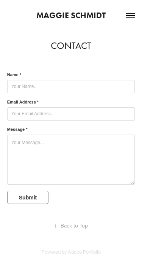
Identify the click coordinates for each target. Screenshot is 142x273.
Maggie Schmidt (71, 15)
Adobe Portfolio (84, 251)
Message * (17, 129)
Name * (14, 74)
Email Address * (23, 102)
